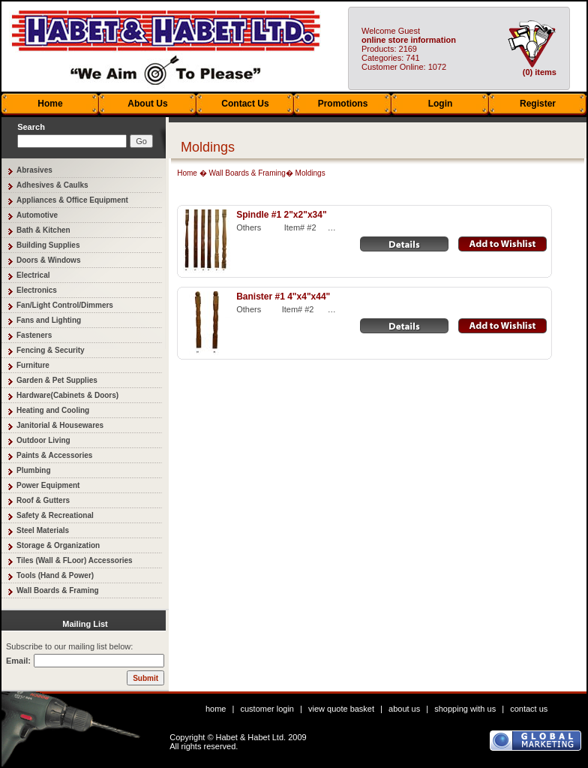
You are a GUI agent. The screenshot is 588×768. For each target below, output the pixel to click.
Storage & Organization (58, 545)
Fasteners (34, 335)
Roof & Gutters (43, 500)
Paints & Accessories (54, 455)
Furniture (33, 365)
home (216, 708)
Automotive (37, 215)
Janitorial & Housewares (60, 425)
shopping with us (465, 708)
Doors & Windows (48, 260)
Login (440, 103)
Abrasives (34, 170)
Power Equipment (48, 485)
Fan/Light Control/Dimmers (64, 305)
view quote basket (341, 708)
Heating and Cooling (52, 410)
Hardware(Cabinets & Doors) (67, 395)
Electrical (33, 275)
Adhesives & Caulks (52, 185)
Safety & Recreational (55, 515)
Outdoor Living (43, 440)
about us (404, 708)
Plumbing (33, 470)
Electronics (36, 290)
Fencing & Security (50, 350)
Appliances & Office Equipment (72, 200)
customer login (267, 708)
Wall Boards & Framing (57, 590)
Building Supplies (48, 245)
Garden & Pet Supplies (57, 380)
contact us (529, 708)
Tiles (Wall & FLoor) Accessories (74, 560)
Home (50, 103)
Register (538, 103)
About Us (147, 103)
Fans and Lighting (48, 320)
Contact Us (244, 103)
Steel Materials (42, 530)
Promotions (343, 103)
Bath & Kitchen (43, 230)
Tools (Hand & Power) (55, 575)
